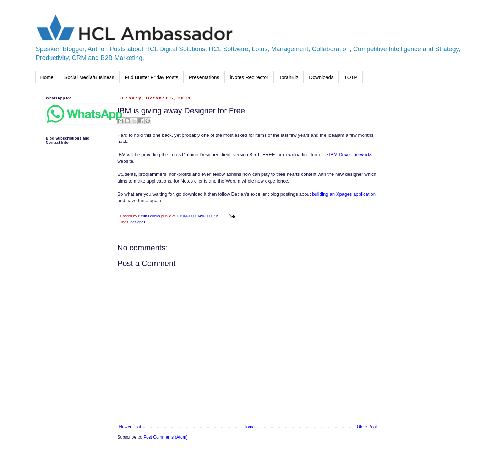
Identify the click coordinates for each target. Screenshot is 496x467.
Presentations (204, 77)
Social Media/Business (89, 77)
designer (137, 222)
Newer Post (130, 426)
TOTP (350, 77)
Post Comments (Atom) (165, 437)
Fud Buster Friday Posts (151, 77)
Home (47, 77)
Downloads (321, 77)
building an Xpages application (344, 194)
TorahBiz (288, 77)
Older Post (367, 426)
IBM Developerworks (350, 154)
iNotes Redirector (249, 77)
